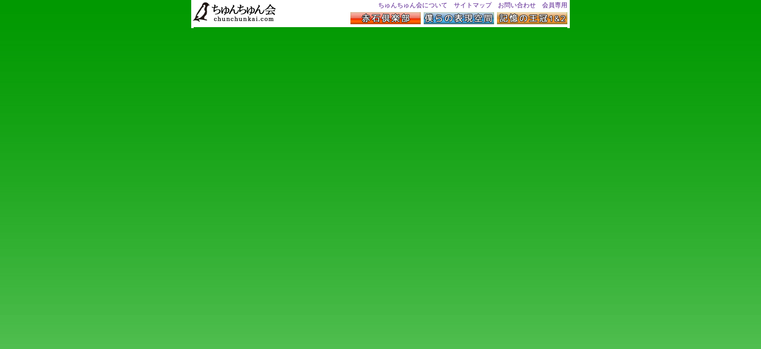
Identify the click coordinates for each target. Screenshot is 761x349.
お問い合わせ (517, 5)
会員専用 (554, 5)
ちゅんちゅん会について (412, 5)
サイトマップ (473, 5)
